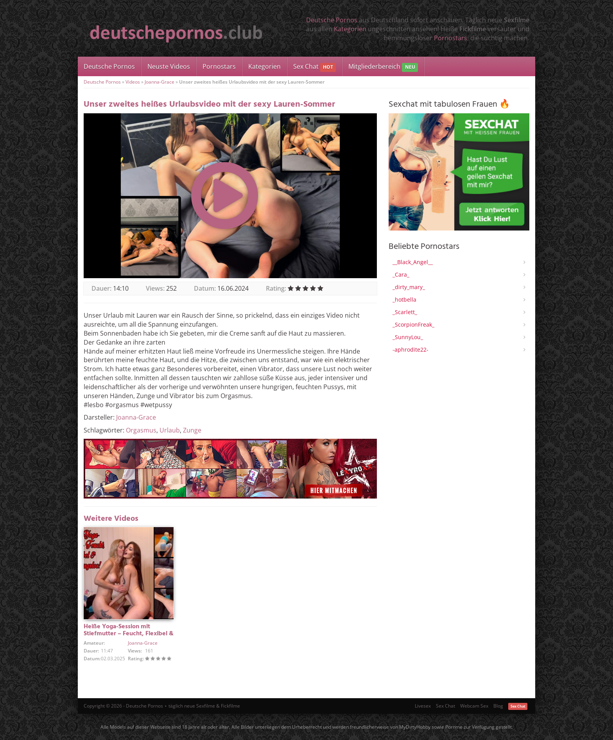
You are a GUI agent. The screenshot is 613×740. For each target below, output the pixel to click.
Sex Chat (314, 67)
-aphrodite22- (410, 349)
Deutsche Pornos (331, 20)
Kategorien (350, 29)
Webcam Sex (474, 705)
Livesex (423, 705)
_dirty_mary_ (409, 287)
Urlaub (170, 430)
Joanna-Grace (159, 82)
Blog (498, 705)
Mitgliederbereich (383, 67)
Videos (132, 82)
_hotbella (404, 299)
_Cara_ (401, 274)
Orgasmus (141, 430)
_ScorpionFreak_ (413, 324)
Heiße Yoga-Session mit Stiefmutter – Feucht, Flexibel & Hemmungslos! (129, 634)
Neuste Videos (168, 66)
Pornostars (450, 38)
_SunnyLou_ (408, 337)
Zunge (192, 430)
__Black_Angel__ (413, 262)
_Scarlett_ (405, 312)
